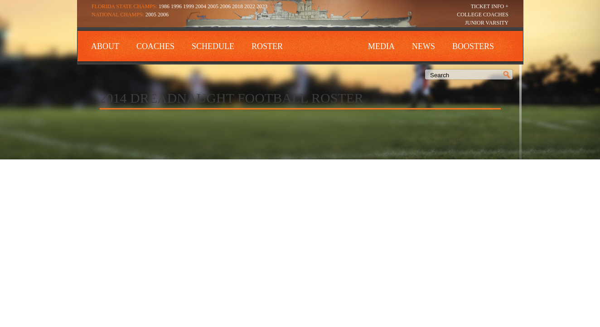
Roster (267, 46)
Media (381, 46)
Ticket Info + (489, 6)
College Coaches (482, 14)
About (105, 46)
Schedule (213, 46)
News (423, 46)
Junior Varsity (486, 23)
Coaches (155, 46)
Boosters (473, 46)
